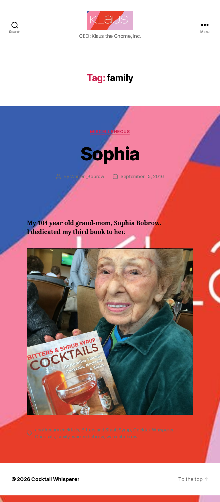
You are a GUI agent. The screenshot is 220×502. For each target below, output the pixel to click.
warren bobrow (88, 443)
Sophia (109, 160)
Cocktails (45, 443)
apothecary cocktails (57, 436)
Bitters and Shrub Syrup (106, 436)
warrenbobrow (122, 443)
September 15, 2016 (142, 183)
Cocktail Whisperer (153, 436)
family (63, 443)
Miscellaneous (110, 138)
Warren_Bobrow (87, 183)
